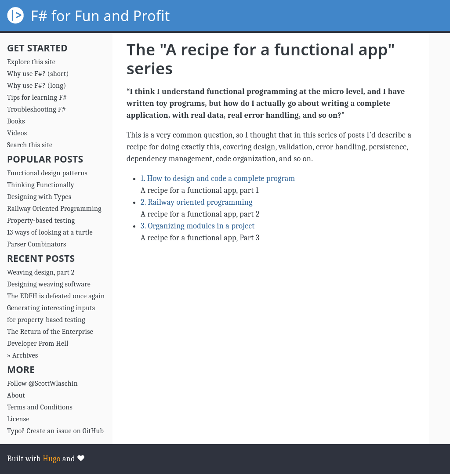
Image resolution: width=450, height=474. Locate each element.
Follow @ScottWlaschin (42, 383)
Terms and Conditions (40, 407)
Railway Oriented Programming (54, 209)
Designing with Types (39, 197)
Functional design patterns (47, 173)
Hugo (51, 458)
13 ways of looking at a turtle (50, 232)
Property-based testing (41, 220)
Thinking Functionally (40, 185)
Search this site (29, 145)
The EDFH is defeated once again (56, 296)
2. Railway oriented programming (197, 202)
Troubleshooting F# (36, 109)
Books (16, 121)
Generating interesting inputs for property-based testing (51, 314)
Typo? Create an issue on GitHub (55, 431)
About (16, 395)
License (18, 419)
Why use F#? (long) (36, 86)
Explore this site (31, 62)
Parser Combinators (36, 244)
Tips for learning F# (37, 97)
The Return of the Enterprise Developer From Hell (50, 337)
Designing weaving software (49, 284)
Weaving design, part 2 (41, 272)
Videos (17, 133)
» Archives (22, 355)
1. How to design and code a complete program (218, 178)
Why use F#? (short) (38, 74)
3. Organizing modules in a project (198, 226)
